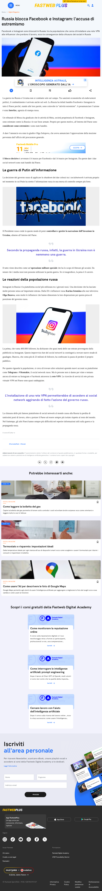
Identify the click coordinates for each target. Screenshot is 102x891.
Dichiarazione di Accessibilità (94, 884)
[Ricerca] (89, 5)
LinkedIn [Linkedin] (39, 462)
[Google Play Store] (86, 819)
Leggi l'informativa (10, 766)
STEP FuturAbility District (60, 857)
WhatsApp (57, 462)
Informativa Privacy (54, 883)
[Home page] (51, 5)
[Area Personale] (92, 5)
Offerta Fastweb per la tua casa (76, 1)
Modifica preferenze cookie (79, 884)
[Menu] (14, 5)
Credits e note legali (9, 857)
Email (62, 462)
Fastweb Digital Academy (60, 853)
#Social (23, 444)
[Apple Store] (59, 819)
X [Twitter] (45, 462)
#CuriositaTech (14, 444)
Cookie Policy (67, 883)
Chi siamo (6, 853)
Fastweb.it (6, 861)
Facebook (51, 462)
